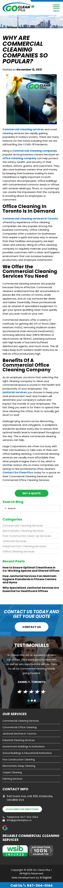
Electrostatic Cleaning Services (23, 531)
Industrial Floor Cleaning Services (24, 546)
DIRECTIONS (22, 809)
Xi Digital (45, 877)
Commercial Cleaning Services (23, 526)
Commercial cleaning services (23, 129)
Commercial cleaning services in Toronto (30, 218)
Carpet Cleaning (12, 772)
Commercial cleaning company (33, 151)
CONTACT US (31, 627)
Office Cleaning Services (19, 551)
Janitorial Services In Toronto (19, 733)
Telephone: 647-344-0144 (20, 817)
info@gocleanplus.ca (17, 820)
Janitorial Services (15, 541)
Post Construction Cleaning (19, 759)
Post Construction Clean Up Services (27, 536)
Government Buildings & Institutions (24, 746)
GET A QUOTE (31, 493)
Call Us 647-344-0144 (31, 885)
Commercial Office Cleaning (20, 727)
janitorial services (15, 392)
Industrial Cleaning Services (19, 740)
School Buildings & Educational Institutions (27, 753)
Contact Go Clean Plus (18, 472)
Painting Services (12, 778)
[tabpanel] (31, 672)
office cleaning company (19, 158)
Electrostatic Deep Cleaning (19, 766)
